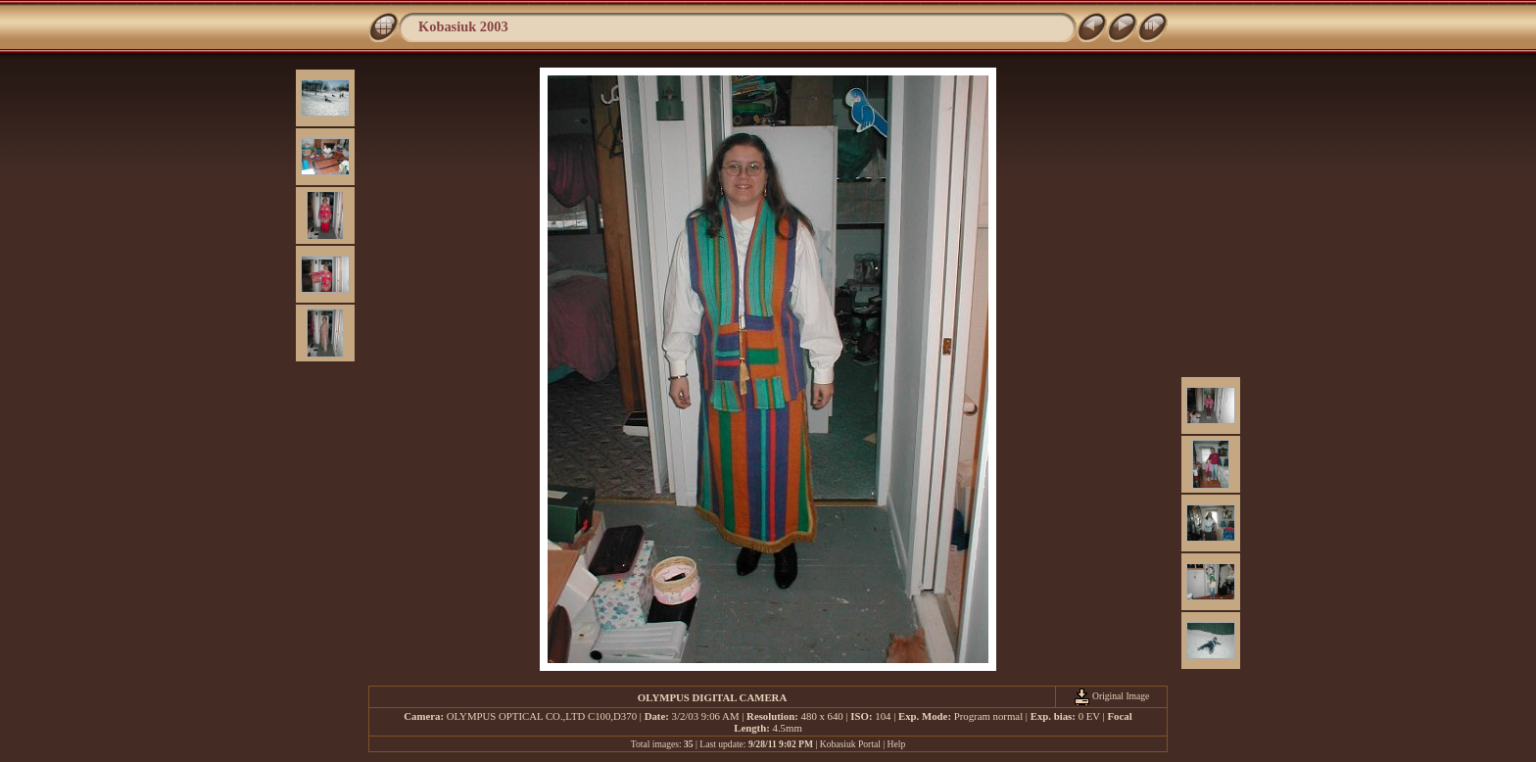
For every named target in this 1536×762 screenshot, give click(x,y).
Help (897, 743)
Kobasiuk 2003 (463, 26)
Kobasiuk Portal (850, 743)
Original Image (1112, 696)
